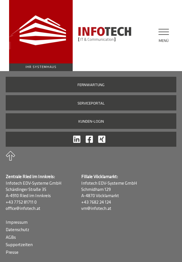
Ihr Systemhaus (41, 67)
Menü (164, 41)
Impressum (17, 222)
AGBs (11, 237)
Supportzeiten (19, 245)
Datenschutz (17, 230)
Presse (12, 252)
